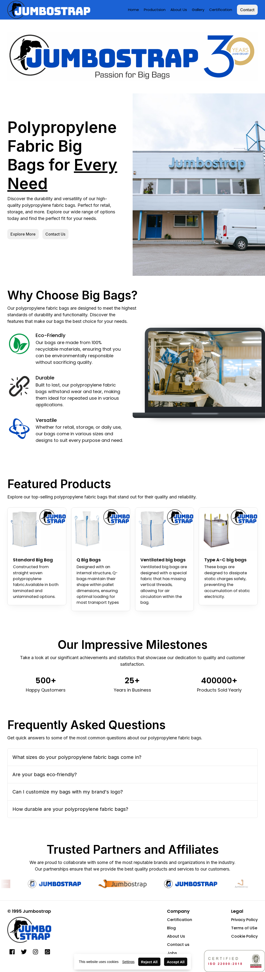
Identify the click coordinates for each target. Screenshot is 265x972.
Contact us (178, 944)
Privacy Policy (244, 919)
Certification (220, 9)
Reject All (149, 962)
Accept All (176, 962)
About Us (178, 9)
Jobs (172, 953)
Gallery (198, 9)
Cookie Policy (244, 936)
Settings (128, 962)
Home (133, 9)
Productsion (155, 9)
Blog (171, 928)
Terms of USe (244, 928)
